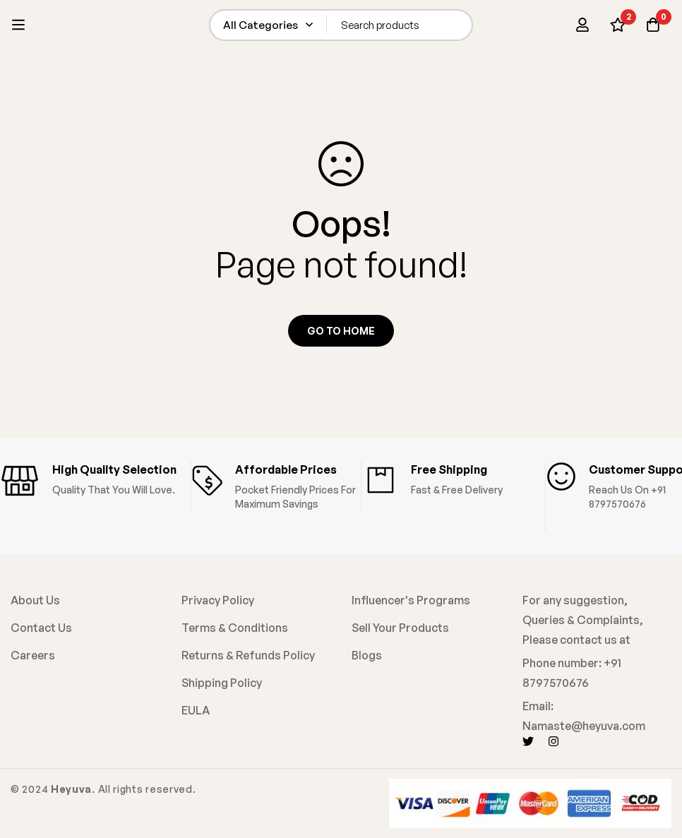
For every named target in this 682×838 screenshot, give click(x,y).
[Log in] (582, 24)
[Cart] (653, 24)
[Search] (457, 25)
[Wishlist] (617, 24)
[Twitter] (528, 741)
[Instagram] (553, 741)
